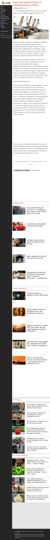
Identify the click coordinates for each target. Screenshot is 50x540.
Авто (2, 6)
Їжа (1, 13)
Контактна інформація (7, 35)
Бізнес (2, 8)
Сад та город (4, 23)
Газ (22, 161)
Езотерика (3, 9)
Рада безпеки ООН (36, 161)
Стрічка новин (35, 170)
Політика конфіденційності (8, 37)
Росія (31, 164)
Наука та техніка (5, 18)
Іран (45, 161)
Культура (3, 15)
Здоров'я (3, 11)
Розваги (3, 22)
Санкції (18, 161)
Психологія (3, 20)
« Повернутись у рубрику (22, 170)
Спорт (2, 25)
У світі (26, 8)
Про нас (3, 34)
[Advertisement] (31, 129)
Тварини (3, 27)
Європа (27, 161)
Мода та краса (4, 16)
